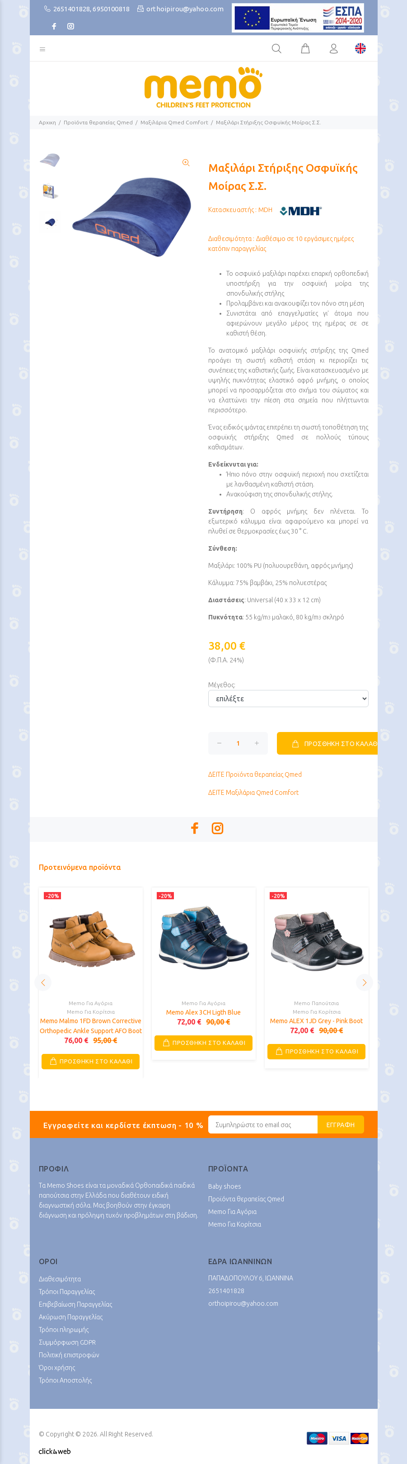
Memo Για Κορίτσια (91, 1012)
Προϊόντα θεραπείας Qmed (98, 122)
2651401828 (71, 9)
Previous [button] (42, 982)
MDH (265, 209)
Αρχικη (47, 122)
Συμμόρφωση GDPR (67, 1342)
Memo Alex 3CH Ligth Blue (203, 1012)
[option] (50, 164)
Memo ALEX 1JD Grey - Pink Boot (316, 1021)
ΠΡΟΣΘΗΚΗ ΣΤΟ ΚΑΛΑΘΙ (335, 743)
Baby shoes (224, 1186)
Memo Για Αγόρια (90, 1003)
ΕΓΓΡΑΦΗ (341, 1125)
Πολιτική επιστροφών (69, 1355)
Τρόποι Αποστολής (65, 1380)
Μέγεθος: (221, 685)
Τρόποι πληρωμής (64, 1329)
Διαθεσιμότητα (60, 1279)
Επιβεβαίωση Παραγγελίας (75, 1304)
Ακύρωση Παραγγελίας (71, 1317)
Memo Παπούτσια (316, 1003)
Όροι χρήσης (57, 1367)
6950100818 (111, 9)
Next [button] (364, 982)
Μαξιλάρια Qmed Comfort (174, 122)
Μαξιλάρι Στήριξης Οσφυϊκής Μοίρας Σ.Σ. (268, 122)
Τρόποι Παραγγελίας (67, 1291)
